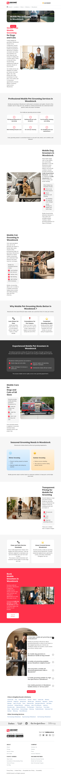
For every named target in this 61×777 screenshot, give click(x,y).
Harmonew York (48, 709)
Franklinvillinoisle (39, 709)
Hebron (35, 699)
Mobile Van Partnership (37, 761)
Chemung (31, 709)
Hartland (9, 711)
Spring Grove (23, 701)
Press (32, 752)
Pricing (8, 749)
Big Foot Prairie (15, 709)
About (8, 747)
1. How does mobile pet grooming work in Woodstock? (40, 638)
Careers (33, 749)
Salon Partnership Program (37, 764)
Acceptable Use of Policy (28, 771)
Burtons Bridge (24, 709)
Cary (16, 699)
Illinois (22, 7)
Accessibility (39, 771)
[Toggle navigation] (53, 3)
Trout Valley (46, 707)
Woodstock (34, 7)
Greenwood (10, 705)
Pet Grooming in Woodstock (14, 716)
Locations (16, 7)
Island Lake (41, 699)
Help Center (10, 759)
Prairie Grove (39, 707)
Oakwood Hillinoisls (21, 707)
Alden (8, 709)
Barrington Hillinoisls (40, 703)
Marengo (9, 703)
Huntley (51, 701)
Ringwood (16, 701)
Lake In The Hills (17, 703)
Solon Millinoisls (23, 711)
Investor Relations (35, 754)
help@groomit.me (49, 732)
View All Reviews (13, 615)
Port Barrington (30, 707)
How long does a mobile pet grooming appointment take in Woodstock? (37, 670)
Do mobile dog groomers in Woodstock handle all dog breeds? (39, 654)
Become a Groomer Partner (38, 759)
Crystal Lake (10, 699)
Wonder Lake (31, 701)
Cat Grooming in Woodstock (44, 716)
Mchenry (27, 7)
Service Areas (10, 752)
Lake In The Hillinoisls (36, 705)
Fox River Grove (22, 699)
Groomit (10, 7)
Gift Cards (9, 754)
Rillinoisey (15, 711)
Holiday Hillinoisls (19, 705)
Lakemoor (45, 705)
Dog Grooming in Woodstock (29, 716)
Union (24, 703)
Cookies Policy (18, 771)
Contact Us (34, 747)
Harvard (30, 699)
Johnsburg (27, 705)
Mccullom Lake (11, 707)
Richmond (9, 701)
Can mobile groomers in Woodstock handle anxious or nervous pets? (39, 685)
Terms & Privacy (11, 764)
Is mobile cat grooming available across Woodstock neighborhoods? (39, 662)
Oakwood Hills (30, 703)
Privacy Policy (10, 771)
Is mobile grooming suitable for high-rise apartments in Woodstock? (39, 678)
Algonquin (45, 701)
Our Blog (9, 766)
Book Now (13, 26)
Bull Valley (49, 703)
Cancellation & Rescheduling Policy (15, 761)
